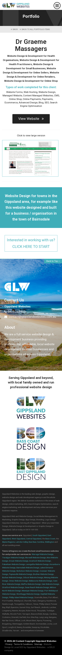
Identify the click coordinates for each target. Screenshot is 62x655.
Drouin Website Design (18, 561)
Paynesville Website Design (20, 574)
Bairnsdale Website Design (27, 567)
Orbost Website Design (33, 577)
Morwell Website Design (35, 557)
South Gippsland (39, 535)
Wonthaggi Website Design (28, 594)
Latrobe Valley (22, 542)
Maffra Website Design (31, 584)
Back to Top (53, 261)
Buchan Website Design (12, 577)
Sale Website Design (50, 584)
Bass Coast (50, 538)
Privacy (8, 644)
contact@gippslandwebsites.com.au (30, 316)
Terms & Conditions (23, 644)
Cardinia (40, 542)
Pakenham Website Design (13, 564)
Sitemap (38, 644)
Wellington (49, 542)
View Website (31, 119)
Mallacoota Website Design (40, 581)
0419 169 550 (14, 311)
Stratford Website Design (13, 587)
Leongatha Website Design (37, 564)
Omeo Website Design (18, 581)
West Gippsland (18, 538)
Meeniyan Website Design (33, 590)
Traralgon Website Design (13, 557)
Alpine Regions (8, 542)
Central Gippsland (33, 538)
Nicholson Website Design (27, 571)
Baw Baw (32, 542)
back (14, 29)
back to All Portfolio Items (35, 29)
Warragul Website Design (42, 554)
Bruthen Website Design (43, 574)
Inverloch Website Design (40, 561)
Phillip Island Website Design (21, 597)
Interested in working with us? (31, 243)
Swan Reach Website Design (37, 587)
